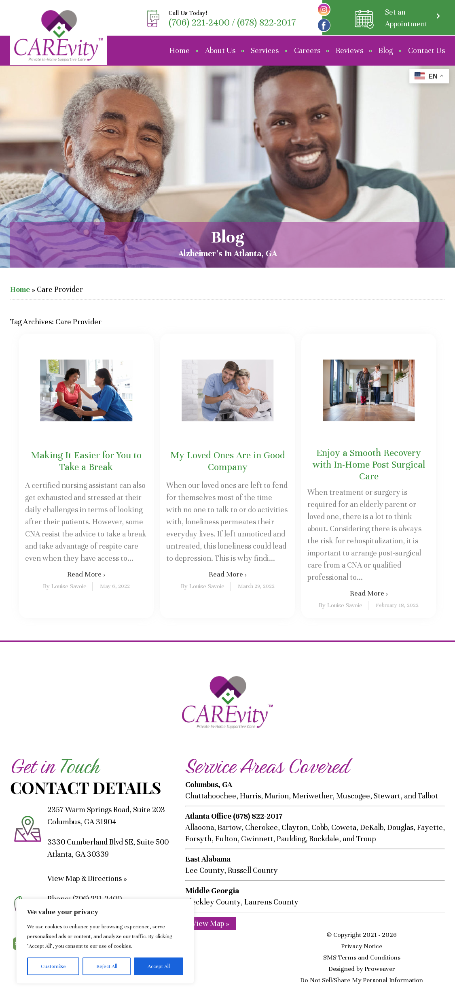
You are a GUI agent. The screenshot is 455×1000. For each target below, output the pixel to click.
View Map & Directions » (88, 878)
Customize (53, 966)
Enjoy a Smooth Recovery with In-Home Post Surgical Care (369, 464)
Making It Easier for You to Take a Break (86, 461)
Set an (405, 18)
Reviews (349, 50)
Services (265, 50)
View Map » (210, 923)
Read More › (86, 574)
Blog (386, 50)
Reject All (106, 966)
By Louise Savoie (65, 586)
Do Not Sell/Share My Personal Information (361, 980)
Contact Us (426, 50)
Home (179, 50)
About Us (220, 50)
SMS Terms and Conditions (361, 957)
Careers (307, 50)
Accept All (159, 966)
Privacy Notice (361, 946)
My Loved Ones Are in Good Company (227, 461)
